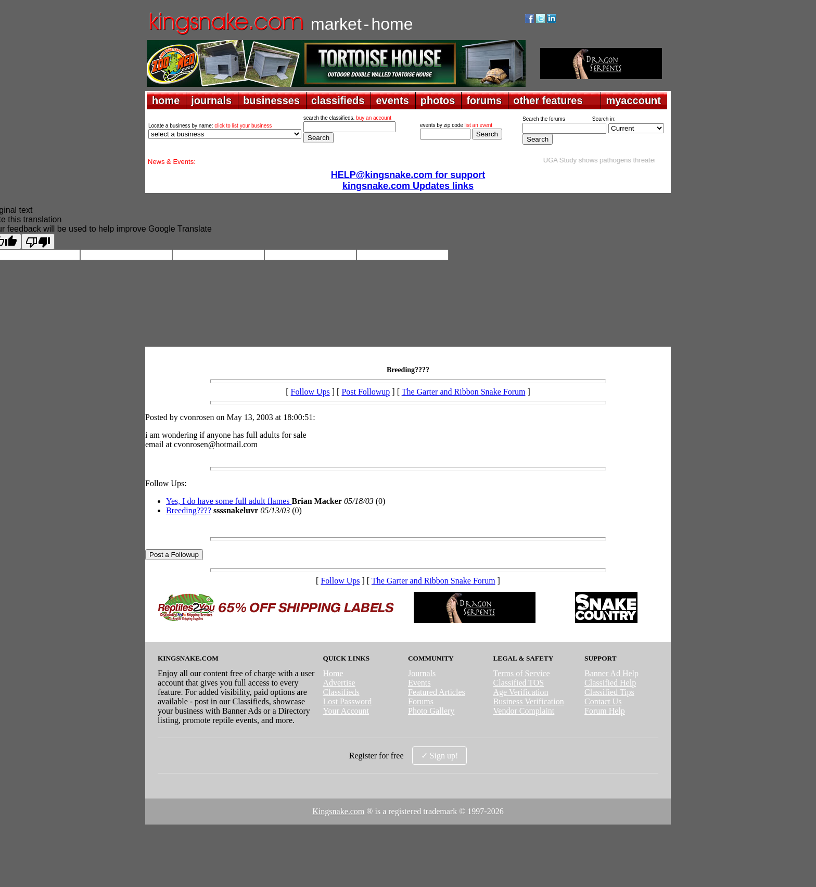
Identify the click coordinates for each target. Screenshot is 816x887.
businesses (271, 100)
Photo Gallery (431, 710)
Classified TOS (518, 682)
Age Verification (521, 692)
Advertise (339, 682)
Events (419, 682)
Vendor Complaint (524, 710)
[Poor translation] (38, 241)
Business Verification (528, 701)
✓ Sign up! (439, 755)
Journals (422, 673)
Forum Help (604, 710)
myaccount (633, 100)
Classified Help (610, 682)
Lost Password (347, 701)
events (392, 100)
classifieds (337, 100)
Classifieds (341, 692)
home (166, 100)
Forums (421, 701)
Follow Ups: (166, 483)
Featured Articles (436, 692)
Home (333, 673)
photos (437, 100)
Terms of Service (521, 673)
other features (547, 100)
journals (211, 100)
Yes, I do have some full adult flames (228, 501)
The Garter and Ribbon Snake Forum (464, 391)
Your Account (346, 710)
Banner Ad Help (611, 673)
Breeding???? (188, 510)
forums (484, 100)
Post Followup (365, 391)
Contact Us (603, 701)
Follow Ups (310, 391)
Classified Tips (609, 692)
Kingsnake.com (338, 811)
